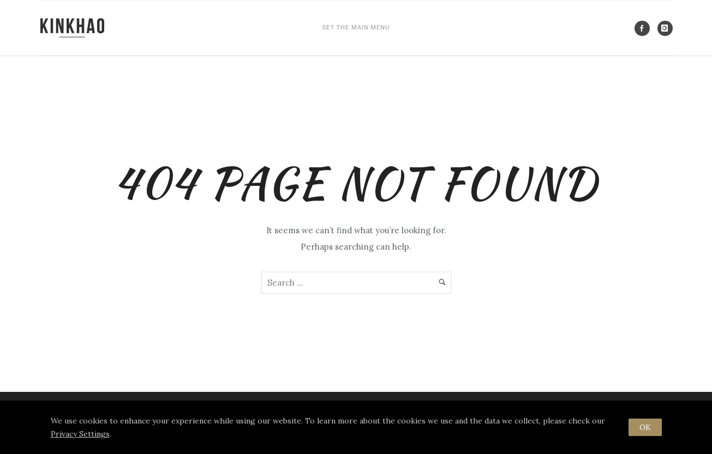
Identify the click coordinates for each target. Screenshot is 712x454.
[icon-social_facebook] (645, 28)
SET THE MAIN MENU (356, 27)
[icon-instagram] (665, 28)
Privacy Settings (80, 434)
